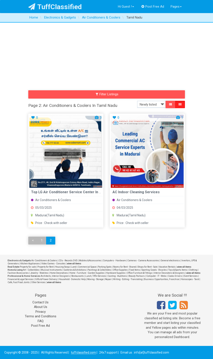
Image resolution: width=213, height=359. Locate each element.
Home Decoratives (59, 273)
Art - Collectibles (31, 270)
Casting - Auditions (117, 276)
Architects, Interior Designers (55, 276)
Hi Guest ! (126, 7)
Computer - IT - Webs (156, 276)
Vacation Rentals (167, 267)
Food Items (134, 270)
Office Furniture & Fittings (139, 273)
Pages (176, 7)
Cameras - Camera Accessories (143, 260)
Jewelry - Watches (39, 273)
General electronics (170, 260)
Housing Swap (62, 267)
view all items (74, 263)
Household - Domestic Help (72, 279)
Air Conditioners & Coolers (51, 200)
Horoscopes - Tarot (190, 279)
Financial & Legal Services (21, 279)
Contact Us (40, 302)
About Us (40, 307)
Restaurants (77, 276)
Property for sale (28, 267)
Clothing (193, 270)
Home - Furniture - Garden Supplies (86, 273)
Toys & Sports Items (177, 270)
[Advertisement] (106, 55)
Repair (108, 279)
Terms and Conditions (40, 316)
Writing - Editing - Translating (128, 279)
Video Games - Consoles (53, 263)
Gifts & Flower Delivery (46, 279)
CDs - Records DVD (68, 260)
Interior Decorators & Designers (169, 273)
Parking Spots (105, 267)
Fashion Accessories (18, 273)
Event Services (191, 276)
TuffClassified (55, 7)
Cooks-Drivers (175, 276)
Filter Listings (107, 94)
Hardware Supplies (115, 273)
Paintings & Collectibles (99, 270)
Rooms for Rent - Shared (124, 267)
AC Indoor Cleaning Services (136, 192)
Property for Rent (45, 267)
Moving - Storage (95, 279)
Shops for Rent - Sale (147, 267)
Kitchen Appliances (30, 263)
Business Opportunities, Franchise (161, 279)
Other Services (38, 282)
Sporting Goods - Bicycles (154, 270)
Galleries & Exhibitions (75, 270)
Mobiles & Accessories (90, 260)
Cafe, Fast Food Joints (19, 282)
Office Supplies (120, 270)
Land (73, 267)
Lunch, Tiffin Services (95, 276)
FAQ (41, 321)
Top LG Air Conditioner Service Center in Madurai (71, 192)
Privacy (40, 312)
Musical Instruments (51, 270)
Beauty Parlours (137, 276)
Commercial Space (87, 267)
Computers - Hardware (114, 260)
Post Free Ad (152, 7)
